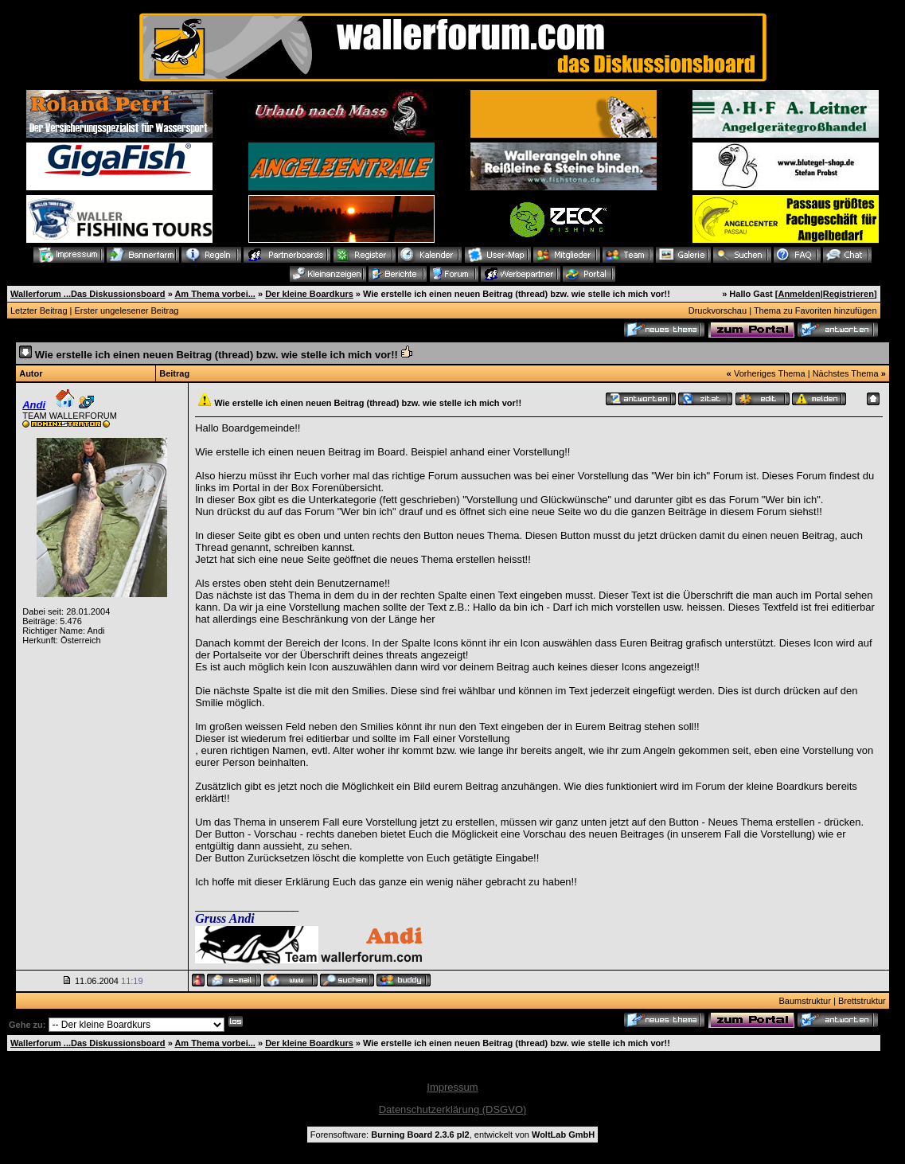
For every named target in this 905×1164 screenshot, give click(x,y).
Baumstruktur (804, 1001)
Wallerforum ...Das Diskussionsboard (88, 294)
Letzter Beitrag (39, 310)
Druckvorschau (718, 310)
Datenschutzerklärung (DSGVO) (453, 1109)
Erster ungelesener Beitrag (127, 310)
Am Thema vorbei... (214, 294)
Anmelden (799, 294)
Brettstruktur (862, 1001)
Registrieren (848, 294)
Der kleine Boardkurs (309, 294)
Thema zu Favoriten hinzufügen (815, 310)
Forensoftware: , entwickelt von (452, 1134)
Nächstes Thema (846, 373)
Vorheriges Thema (770, 373)
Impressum (452, 1087)
